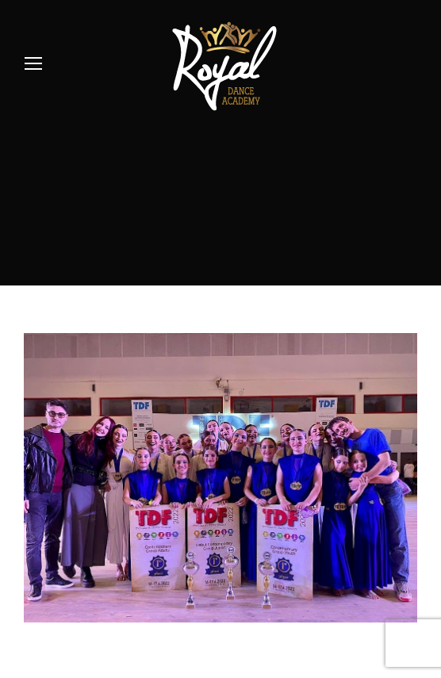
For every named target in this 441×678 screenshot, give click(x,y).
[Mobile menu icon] (33, 63)
